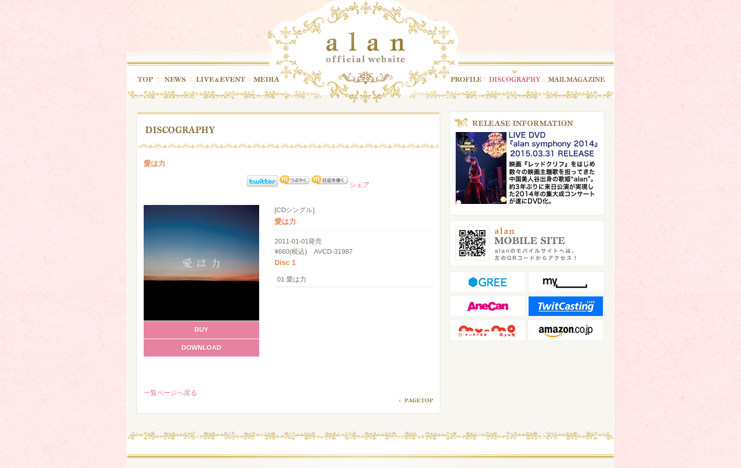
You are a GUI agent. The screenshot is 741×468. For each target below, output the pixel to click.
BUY (201, 329)
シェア (359, 185)
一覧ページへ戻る (170, 393)
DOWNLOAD (202, 347)
